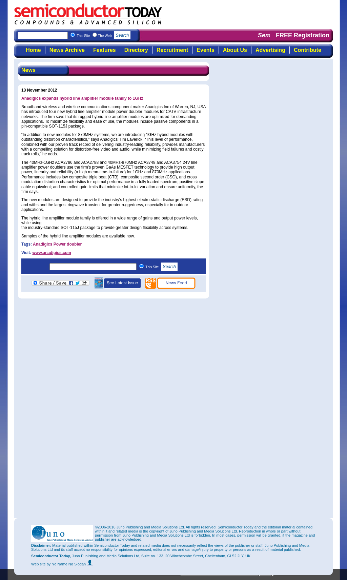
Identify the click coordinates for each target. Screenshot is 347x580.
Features (104, 50)
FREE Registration (302, 35)
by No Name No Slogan (70, 564)
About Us (235, 50)
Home (33, 50)
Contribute (307, 50)
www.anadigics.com (51, 252)
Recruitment (172, 50)
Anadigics (42, 244)
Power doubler (68, 244)
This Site (161, 267)
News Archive (67, 50)
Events (205, 50)
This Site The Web (103, 36)
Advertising (270, 50)
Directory (136, 50)
